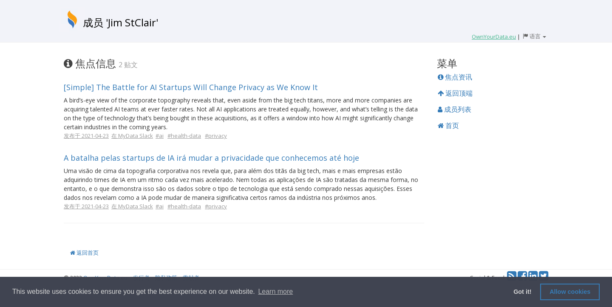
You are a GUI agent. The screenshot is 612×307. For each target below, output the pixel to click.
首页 (448, 125)
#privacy (216, 135)
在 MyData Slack (132, 135)
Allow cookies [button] (570, 291)
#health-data (184, 135)
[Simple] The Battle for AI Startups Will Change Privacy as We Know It (191, 87)
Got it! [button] (522, 291)
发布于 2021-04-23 (86, 135)
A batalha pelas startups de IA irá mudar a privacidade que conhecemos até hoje (211, 158)
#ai (160, 135)
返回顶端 (455, 93)
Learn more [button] (275, 291)
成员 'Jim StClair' (120, 22)
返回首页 (84, 252)
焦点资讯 (455, 77)
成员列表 (454, 109)
